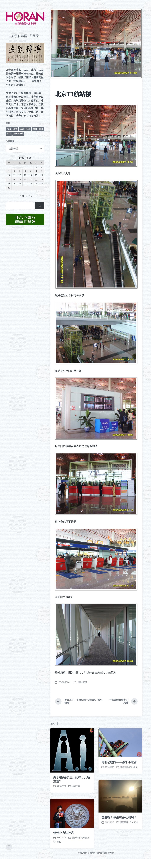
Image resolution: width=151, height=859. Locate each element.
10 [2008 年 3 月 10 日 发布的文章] (9, 175)
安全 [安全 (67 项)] (28, 129)
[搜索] (40, 205)
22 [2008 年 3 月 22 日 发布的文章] (36, 179)
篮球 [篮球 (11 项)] (9, 133)
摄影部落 (82, 682)
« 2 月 (21, 196)
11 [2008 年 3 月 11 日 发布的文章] (14, 175)
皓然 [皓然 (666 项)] (41, 129)
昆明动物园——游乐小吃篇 (119, 843)
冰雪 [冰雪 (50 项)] (15, 129)
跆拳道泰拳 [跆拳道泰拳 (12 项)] (18, 133)
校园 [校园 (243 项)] (35, 129)
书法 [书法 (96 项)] (9, 129)
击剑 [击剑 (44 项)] (22, 129)
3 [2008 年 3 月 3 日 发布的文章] (8, 171)
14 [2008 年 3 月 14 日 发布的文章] (31, 175)
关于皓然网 (19, 36)
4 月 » (29, 196)
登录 (36, 36)
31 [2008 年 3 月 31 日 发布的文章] (9, 188)
